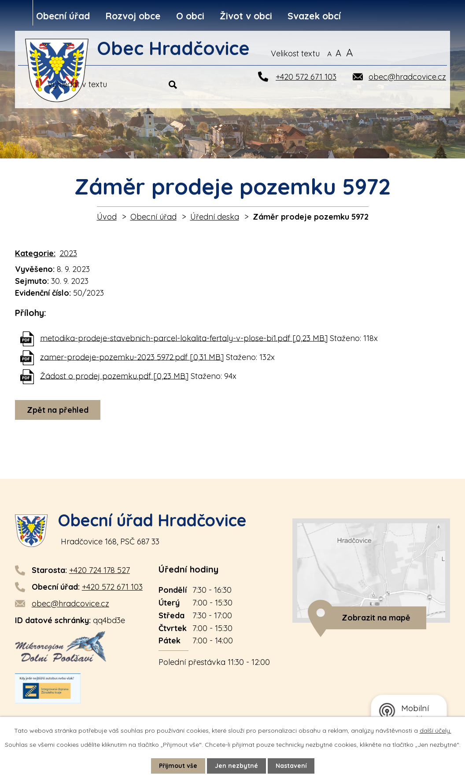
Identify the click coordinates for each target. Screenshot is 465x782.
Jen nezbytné (236, 766)
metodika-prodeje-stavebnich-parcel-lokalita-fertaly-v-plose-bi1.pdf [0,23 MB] (184, 338)
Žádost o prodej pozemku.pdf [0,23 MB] (114, 376)
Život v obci (246, 16)
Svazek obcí (314, 16)
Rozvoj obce (132, 16)
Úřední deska (214, 217)
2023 (68, 253)
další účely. (435, 730)
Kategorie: (35, 253)
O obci (190, 16)
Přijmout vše (178, 766)
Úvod (107, 217)
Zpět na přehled (58, 410)
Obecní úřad (63, 16)
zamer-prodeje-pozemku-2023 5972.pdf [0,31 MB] (132, 357)
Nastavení (291, 766)
